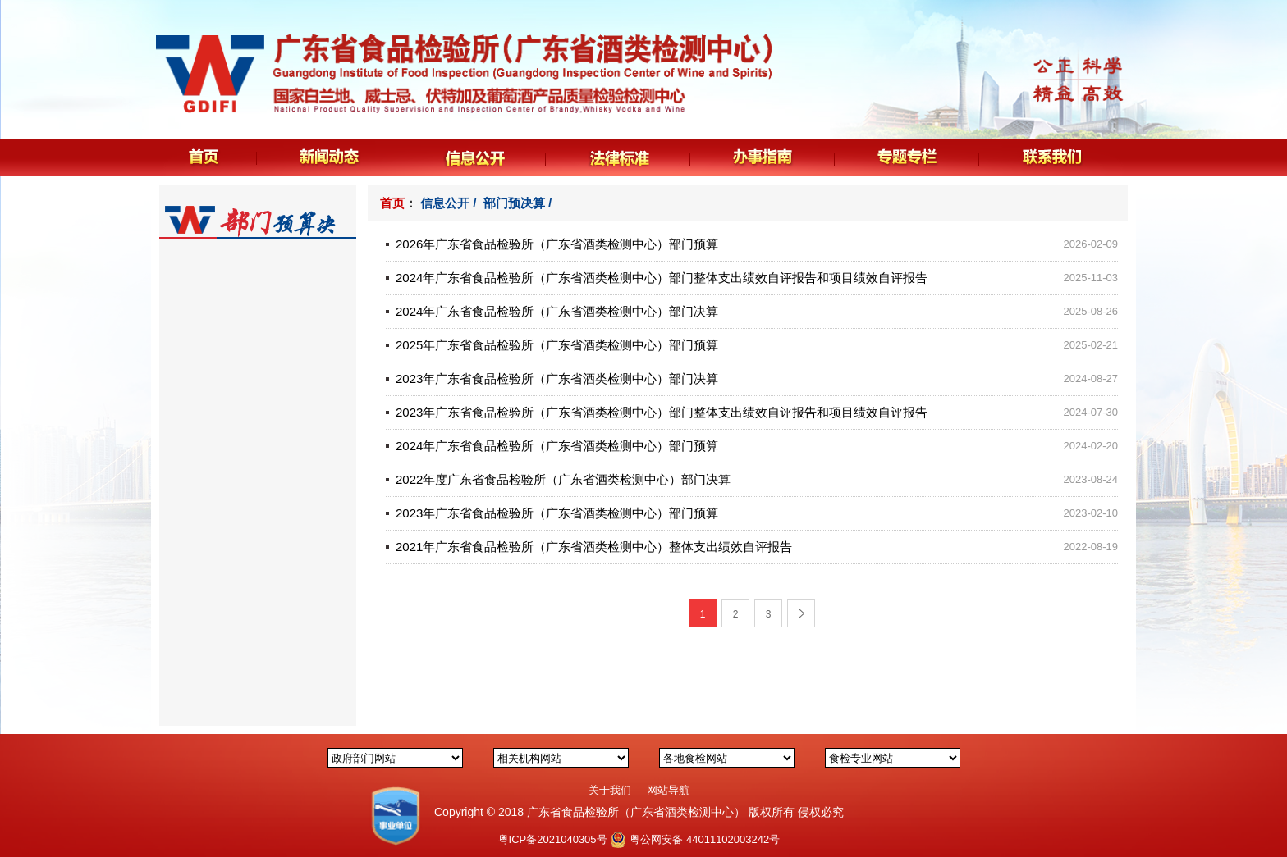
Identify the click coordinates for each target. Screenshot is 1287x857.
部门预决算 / (519, 203)
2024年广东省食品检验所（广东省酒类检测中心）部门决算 (557, 311)
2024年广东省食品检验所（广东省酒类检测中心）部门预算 (557, 446)
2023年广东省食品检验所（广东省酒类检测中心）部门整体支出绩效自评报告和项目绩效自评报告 (661, 412)
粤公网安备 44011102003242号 (705, 839)
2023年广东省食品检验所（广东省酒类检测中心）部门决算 (557, 378)
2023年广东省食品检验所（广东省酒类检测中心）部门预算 (557, 513)
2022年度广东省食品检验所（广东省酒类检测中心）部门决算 (563, 479)
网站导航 (668, 790)
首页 (392, 203)
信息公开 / (450, 203)
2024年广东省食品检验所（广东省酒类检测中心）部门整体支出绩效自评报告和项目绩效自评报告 (661, 278)
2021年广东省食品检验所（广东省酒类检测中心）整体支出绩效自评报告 (594, 547)
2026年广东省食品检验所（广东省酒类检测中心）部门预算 (557, 244)
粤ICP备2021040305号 (552, 839)
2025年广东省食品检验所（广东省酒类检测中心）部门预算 (557, 345)
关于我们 (610, 790)
